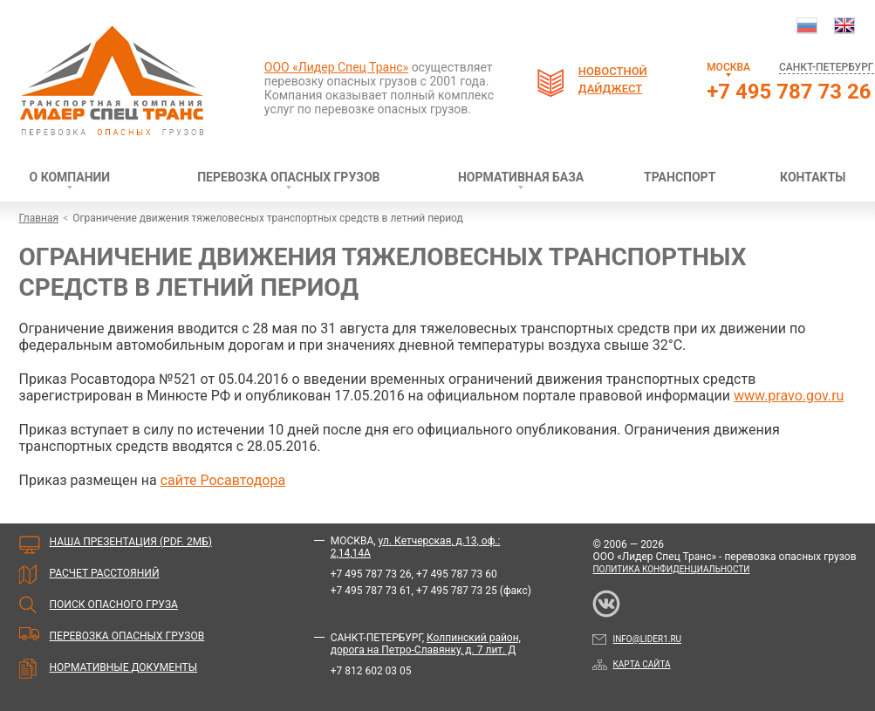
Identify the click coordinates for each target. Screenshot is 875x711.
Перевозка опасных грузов (288, 177)
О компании (70, 177)
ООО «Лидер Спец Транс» (336, 67)
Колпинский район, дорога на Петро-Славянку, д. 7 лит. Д (426, 644)
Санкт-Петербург (826, 67)
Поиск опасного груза (114, 604)
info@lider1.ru (636, 639)
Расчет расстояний (105, 573)
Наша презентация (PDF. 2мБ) (131, 542)
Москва (728, 67)
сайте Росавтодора (223, 480)
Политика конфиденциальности (670, 569)
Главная (39, 218)
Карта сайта (631, 664)
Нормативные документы (124, 667)
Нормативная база (521, 177)
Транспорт (679, 177)
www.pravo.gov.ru (789, 395)
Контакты (812, 177)
